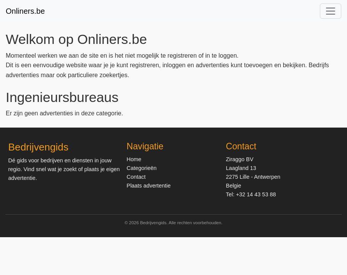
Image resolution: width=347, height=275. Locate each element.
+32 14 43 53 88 (256, 194)
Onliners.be (25, 11)
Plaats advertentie (148, 186)
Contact (136, 177)
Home (133, 159)
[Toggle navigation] (330, 11)
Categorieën (141, 168)
